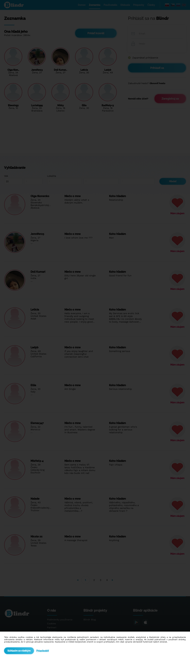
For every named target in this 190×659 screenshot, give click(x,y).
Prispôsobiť (42, 650)
